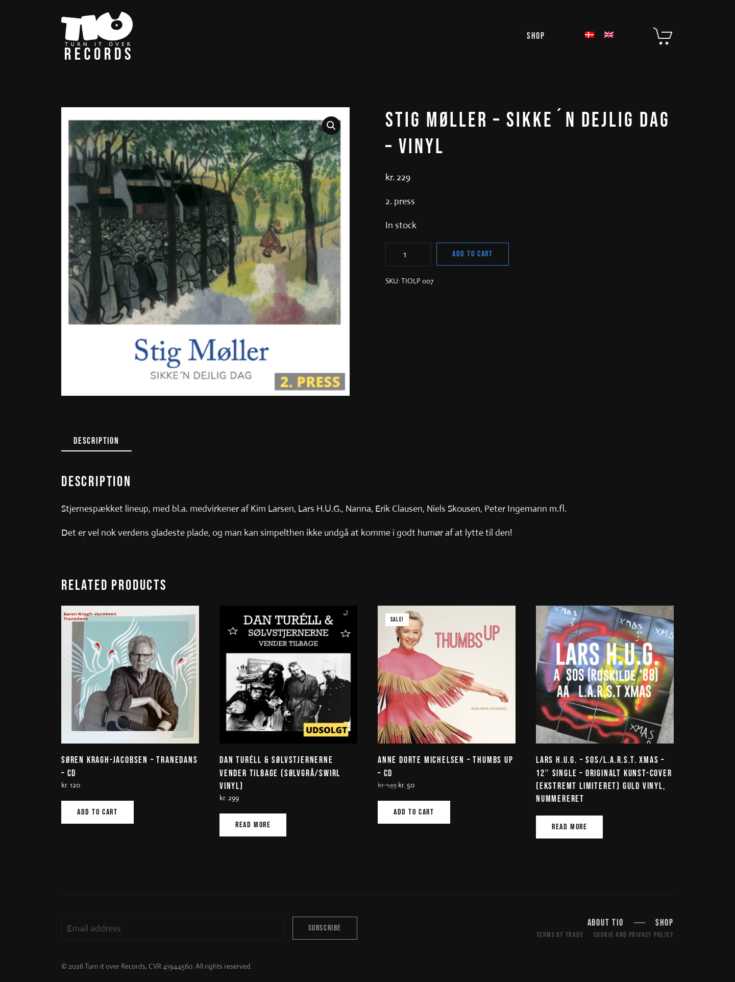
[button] (331, 125)
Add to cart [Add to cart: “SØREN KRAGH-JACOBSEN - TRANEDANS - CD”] (97, 812)
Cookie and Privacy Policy (634, 934)
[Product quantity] (408, 254)
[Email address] (173, 928)
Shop (536, 36)
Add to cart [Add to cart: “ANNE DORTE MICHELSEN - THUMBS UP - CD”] (414, 812)
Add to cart (472, 254)
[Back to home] (97, 35)
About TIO (605, 924)
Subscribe (324, 928)
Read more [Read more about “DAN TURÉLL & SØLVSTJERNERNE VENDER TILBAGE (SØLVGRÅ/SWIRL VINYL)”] (253, 825)
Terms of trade (559, 934)
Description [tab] (96, 441)
